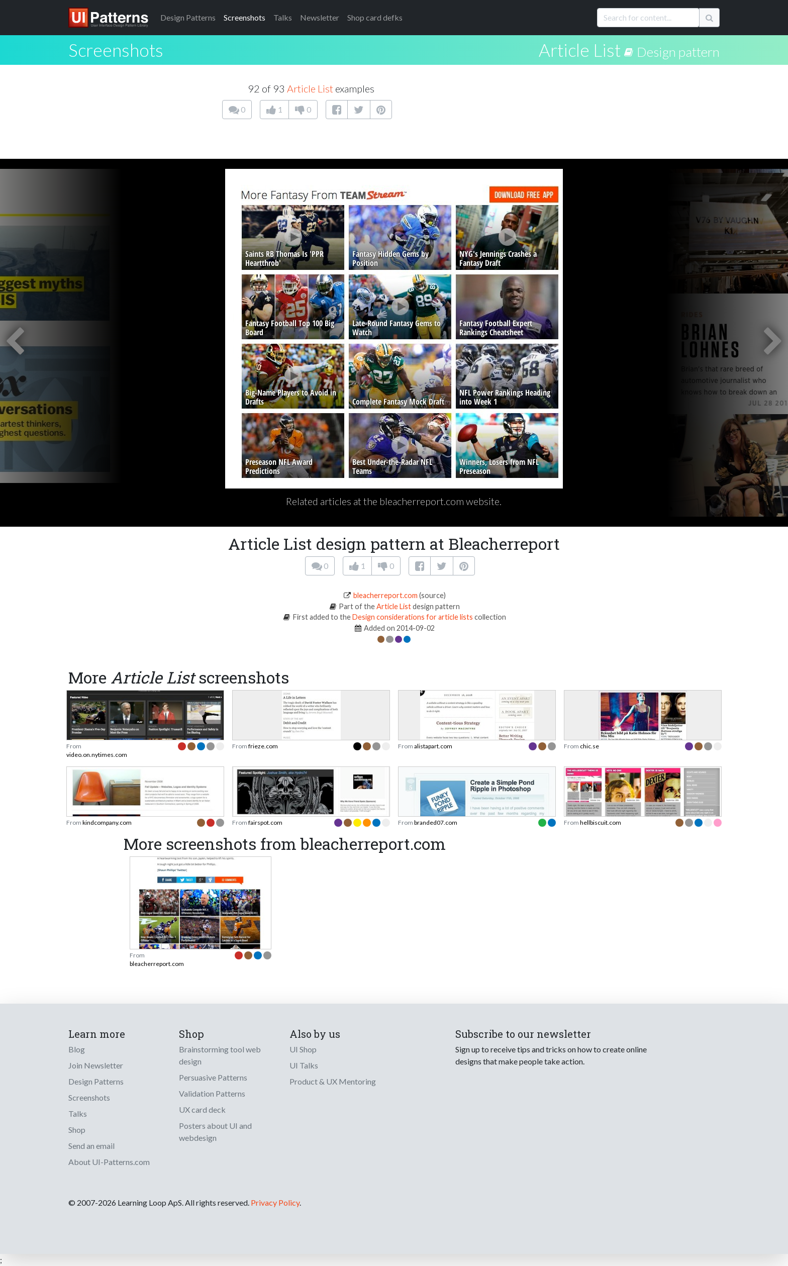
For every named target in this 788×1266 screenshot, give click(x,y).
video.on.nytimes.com (96, 754)
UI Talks (303, 1065)
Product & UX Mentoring (332, 1081)
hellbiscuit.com (600, 822)
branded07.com (435, 822)
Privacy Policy (275, 1202)
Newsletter (319, 17)
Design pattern (678, 52)
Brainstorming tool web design (220, 1055)
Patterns (188, 17)
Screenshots (244, 17)
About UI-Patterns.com (109, 1161)
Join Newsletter (95, 1065)
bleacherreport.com (385, 595)
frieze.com (263, 746)
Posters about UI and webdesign (215, 1131)
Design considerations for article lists (412, 617)
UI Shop (303, 1049)
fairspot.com (265, 822)
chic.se (589, 746)
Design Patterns (96, 1081)
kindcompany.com (107, 822)
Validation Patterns (212, 1093)
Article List (580, 49)
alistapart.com (433, 746)
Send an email (91, 1145)
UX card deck (202, 1109)
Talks (282, 17)
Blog (76, 1049)
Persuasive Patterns (213, 1077)
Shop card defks (375, 17)
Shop (76, 1129)
